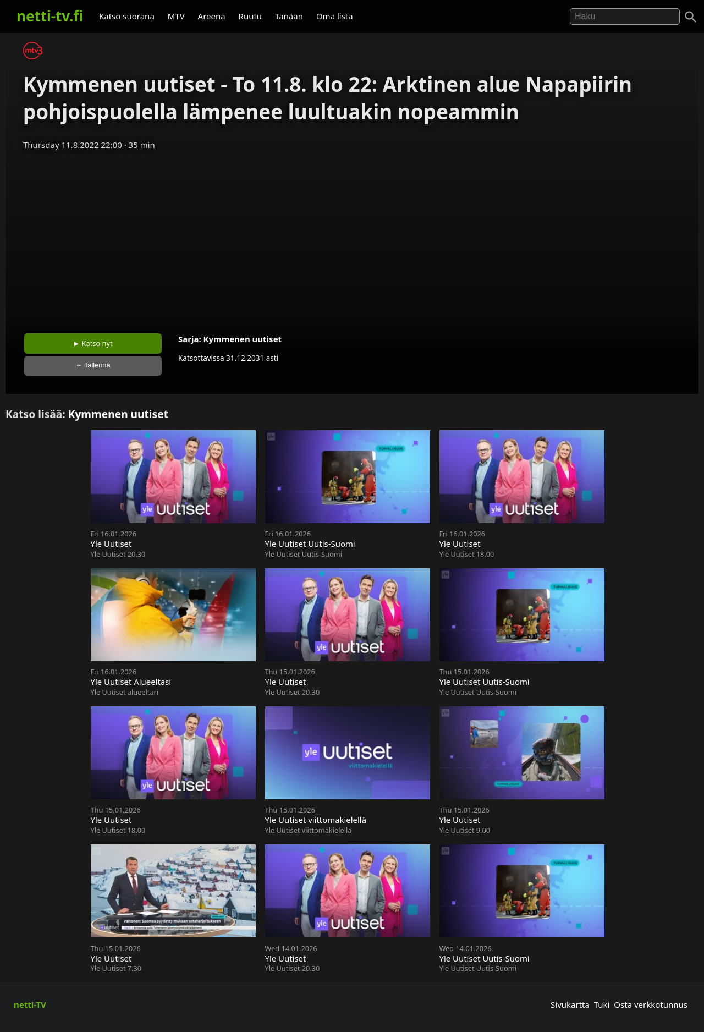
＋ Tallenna (93, 365)
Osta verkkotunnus (651, 1004)
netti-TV (30, 1004)
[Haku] (691, 17)
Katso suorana (127, 15)
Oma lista (334, 15)
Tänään (289, 15)
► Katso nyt (93, 343)
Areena (212, 15)
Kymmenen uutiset (243, 338)
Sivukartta (570, 1004)
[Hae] (625, 16)
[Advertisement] (352, 238)
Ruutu (250, 15)
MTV (176, 15)
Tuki (602, 1004)
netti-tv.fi (49, 16)
